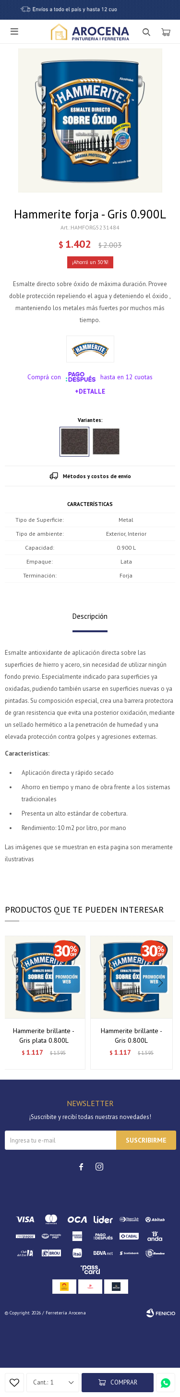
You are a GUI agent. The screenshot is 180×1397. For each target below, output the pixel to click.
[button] (163, 1002)
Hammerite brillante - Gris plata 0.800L (43, 1035)
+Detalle (90, 391)
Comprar (123, 1382)
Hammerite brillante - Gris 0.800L (131, 1035)
